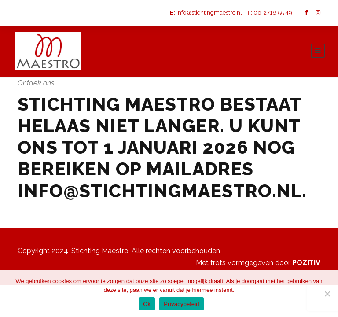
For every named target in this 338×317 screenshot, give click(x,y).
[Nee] (327, 293)
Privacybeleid (181, 304)
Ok (147, 304)
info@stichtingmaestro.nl (209, 12)
